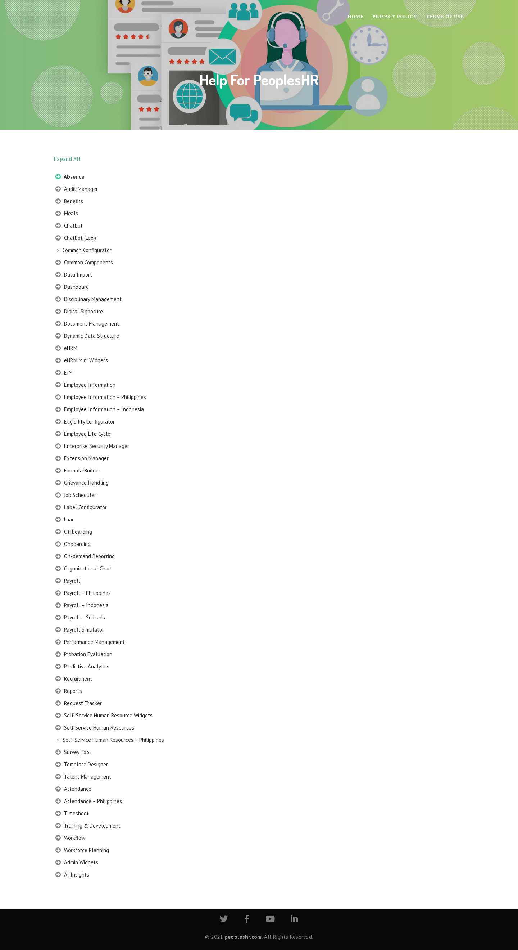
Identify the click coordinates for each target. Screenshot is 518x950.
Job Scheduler (75, 496)
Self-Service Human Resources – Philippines (113, 739)
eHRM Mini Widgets (81, 361)
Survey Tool (73, 753)
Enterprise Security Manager (92, 447)
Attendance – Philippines (88, 802)
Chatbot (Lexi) (75, 238)
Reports (68, 691)
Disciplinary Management (88, 300)
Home (356, 16)
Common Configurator (87, 250)
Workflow (70, 838)
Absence (69, 177)
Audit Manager (76, 189)
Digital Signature (79, 312)
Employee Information (85, 385)
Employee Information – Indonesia (99, 410)
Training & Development (88, 826)
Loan (65, 520)
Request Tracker (78, 704)
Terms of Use (445, 16)
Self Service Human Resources (94, 728)
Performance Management (90, 642)
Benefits (69, 202)
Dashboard (72, 287)
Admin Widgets (76, 863)
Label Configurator (81, 508)
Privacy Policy (394, 16)
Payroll (67, 581)
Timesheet (72, 814)
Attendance (73, 789)
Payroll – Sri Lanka (81, 618)
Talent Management (83, 777)
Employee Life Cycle (82, 434)
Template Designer (81, 765)
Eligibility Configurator (85, 422)
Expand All (67, 159)
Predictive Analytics (82, 667)
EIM (64, 373)
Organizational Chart (83, 569)
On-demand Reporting (85, 557)
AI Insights (72, 875)
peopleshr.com (243, 936)
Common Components (84, 263)
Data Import (73, 275)
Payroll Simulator (79, 630)
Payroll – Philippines (83, 594)
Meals (66, 214)
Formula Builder (77, 471)
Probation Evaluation (83, 655)
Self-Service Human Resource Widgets (104, 716)
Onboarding (73, 545)
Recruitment (73, 679)
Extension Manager (82, 459)
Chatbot (69, 226)
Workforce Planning (82, 851)
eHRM (66, 349)
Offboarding (73, 532)
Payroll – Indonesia (82, 606)
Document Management (87, 324)
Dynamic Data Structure (87, 336)
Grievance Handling (82, 483)
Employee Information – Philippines (100, 398)
